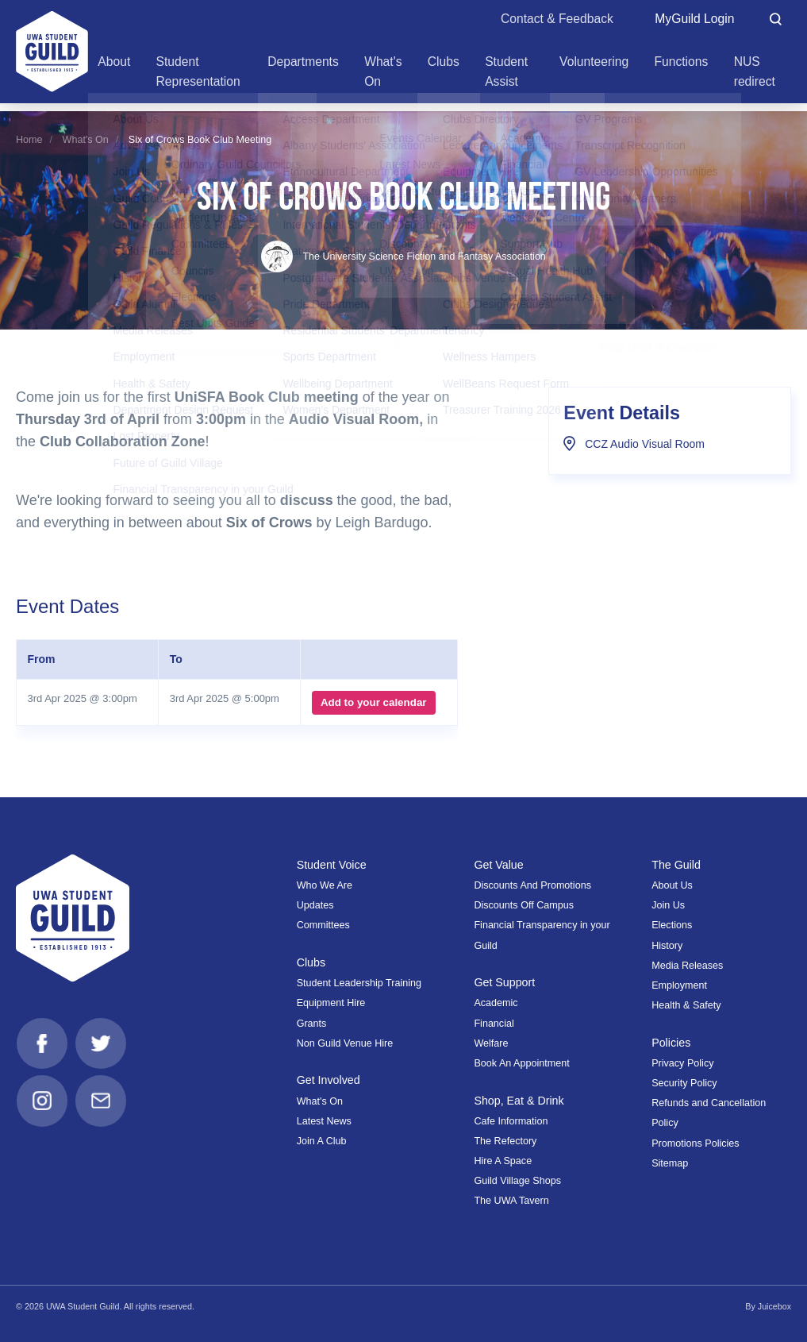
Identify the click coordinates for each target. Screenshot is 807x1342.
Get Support (505, 982)
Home (29, 139)
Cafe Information (511, 1121)
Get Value (499, 864)
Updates (315, 905)
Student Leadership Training (359, 983)
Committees (323, 925)
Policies (671, 1042)
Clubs (311, 962)
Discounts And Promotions (532, 885)
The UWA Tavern (511, 1200)
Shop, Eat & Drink (519, 1100)
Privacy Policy (682, 1063)
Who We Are (324, 885)
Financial (493, 1023)
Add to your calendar (373, 702)
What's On (86, 139)
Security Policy (684, 1083)
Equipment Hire (331, 1002)
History (666, 945)
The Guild (676, 864)
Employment (679, 985)
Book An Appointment (521, 1063)
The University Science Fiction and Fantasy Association (403, 256)
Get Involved (329, 1080)
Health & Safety (686, 1005)
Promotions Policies (695, 1143)
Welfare (491, 1043)
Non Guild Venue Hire (345, 1043)
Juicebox (774, 1306)
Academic (495, 1002)
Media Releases (687, 965)
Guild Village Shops (517, 1180)
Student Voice (332, 864)
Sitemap (669, 1163)
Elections (671, 925)
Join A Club (322, 1141)
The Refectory (505, 1141)
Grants (312, 1023)
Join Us (668, 905)
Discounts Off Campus (524, 905)
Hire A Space (503, 1161)
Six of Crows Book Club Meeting (200, 139)
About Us (672, 885)
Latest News (324, 1121)
